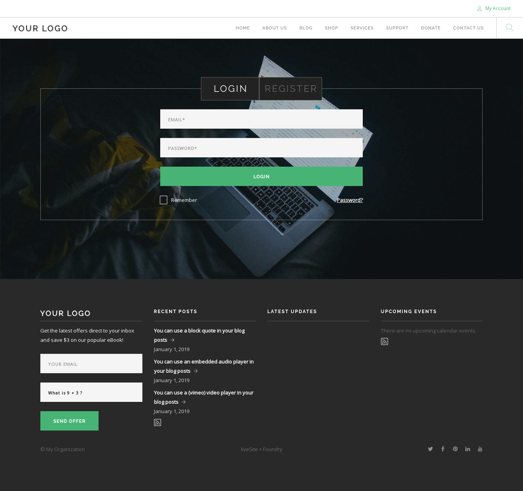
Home (243, 28)
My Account (494, 8)
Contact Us (468, 28)
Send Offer (69, 421)
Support (397, 28)
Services (362, 28)
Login (261, 176)
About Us (274, 28)
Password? (350, 199)
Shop (331, 28)
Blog (306, 28)
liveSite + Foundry (261, 449)
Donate (431, 28)
